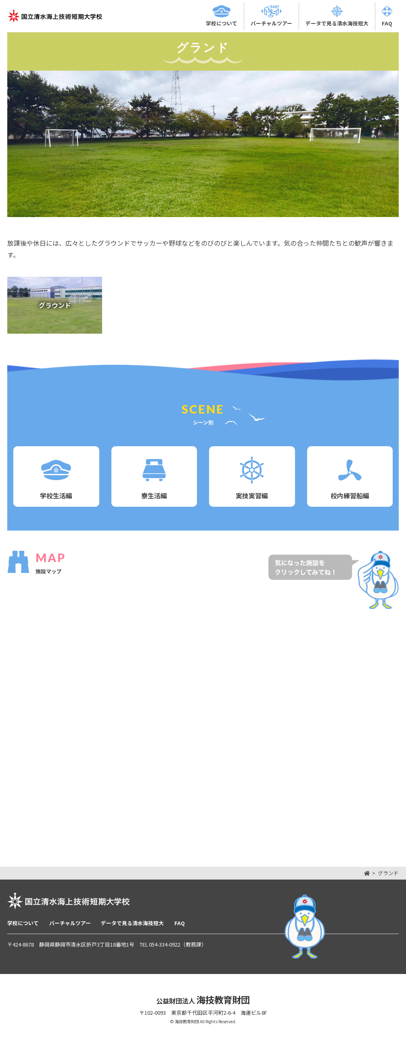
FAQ (179, 923)
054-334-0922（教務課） (178, 944)
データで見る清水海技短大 (132, 923)
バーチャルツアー (70, 923)
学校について (23, 923)
